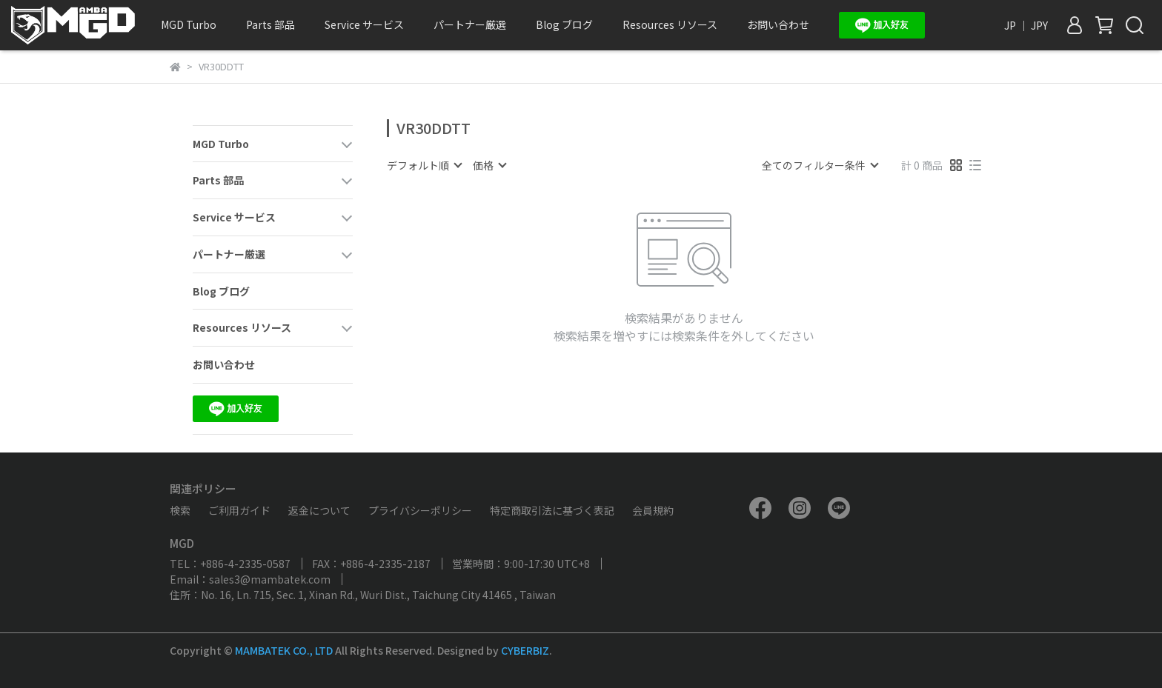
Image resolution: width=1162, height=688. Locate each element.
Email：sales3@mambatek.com (250, 579)
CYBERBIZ (525, 650)
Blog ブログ (564, 24)
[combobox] (424, 165)
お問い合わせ (778, 24)
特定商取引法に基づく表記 (552, 510)
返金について (319, 510)
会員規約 (653, 510)
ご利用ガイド (239, 510)
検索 (180, 510)
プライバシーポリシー (420, 510)
